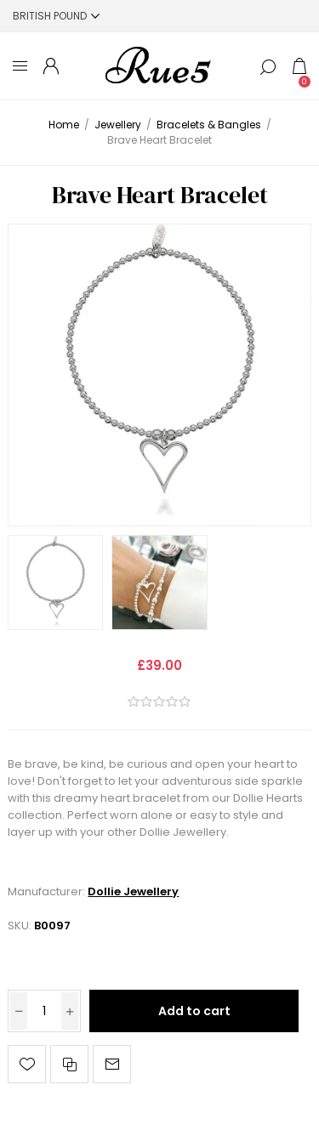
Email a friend (112, 1064)
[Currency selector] (56, 15)
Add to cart (194, 1010)
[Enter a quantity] (44, 1011)
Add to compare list (69, 1064)
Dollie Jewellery (133, 891)
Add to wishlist (27, 1064)
